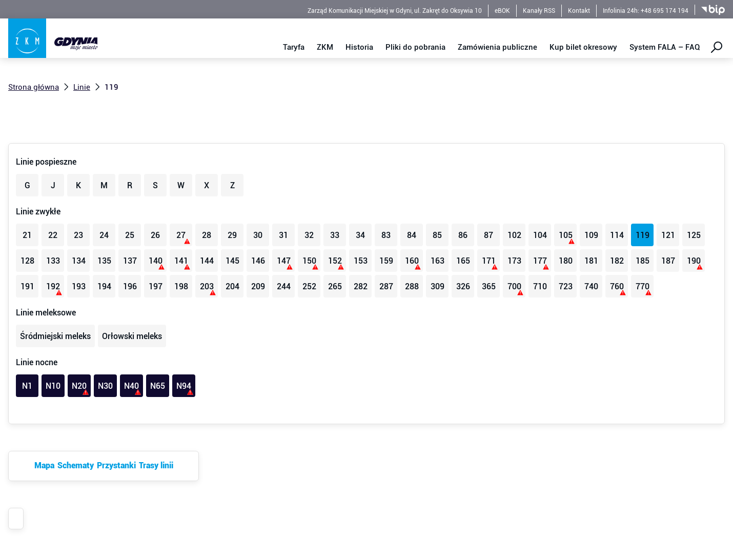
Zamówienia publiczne (497, 47)
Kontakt (579, 10)
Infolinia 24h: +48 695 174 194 (645, 10)
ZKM (325, 47)
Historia (359, 47)
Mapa (44, 465)
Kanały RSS (539, 10)
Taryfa (293, 47)
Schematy (75, 465)
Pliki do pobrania (415, 47)
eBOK (502, 10)
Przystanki (116, 465)
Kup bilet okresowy (583, 47)
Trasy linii (156, 465)
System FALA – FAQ (664, 47)
